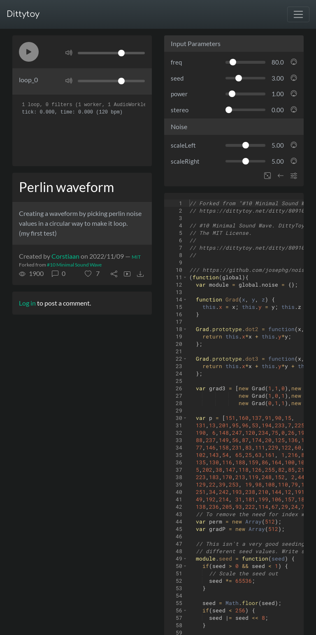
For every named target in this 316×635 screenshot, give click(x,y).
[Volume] (111, 53)
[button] (29, 52)
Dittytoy (23, 14)
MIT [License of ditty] (136, 257)
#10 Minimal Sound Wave (74, 265)
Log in (27, 303)
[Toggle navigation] (298, 14)
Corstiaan (65, 256)
